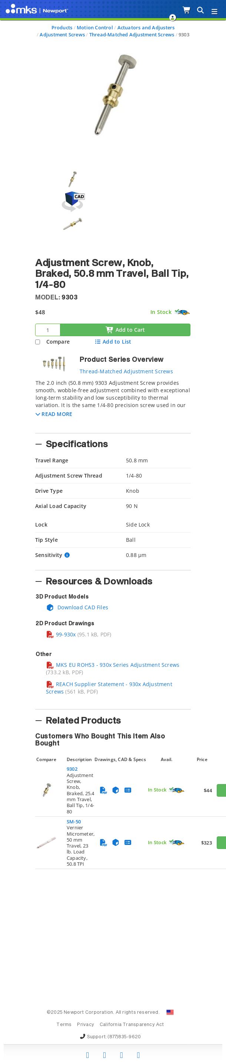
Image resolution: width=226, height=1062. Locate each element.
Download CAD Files (77, 607)
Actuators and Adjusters (146, 27)
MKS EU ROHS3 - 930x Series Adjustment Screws (112, 664)
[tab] (113, 404)
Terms (64, 1025)
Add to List (112, 341)
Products (62, 27)
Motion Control (95, 27)
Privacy (85, 1025)
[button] (54, 413)
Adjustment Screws (62, 34)
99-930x (61, 634)
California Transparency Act (132, 1025)
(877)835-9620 (124, 1037)
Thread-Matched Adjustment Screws (132, 34)
